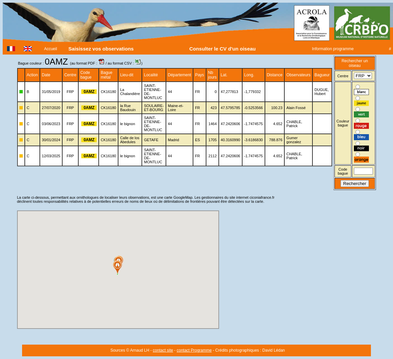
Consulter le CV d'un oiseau (222, 49)
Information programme (333, 49)
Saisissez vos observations (101, 49)
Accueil (50, 49)
